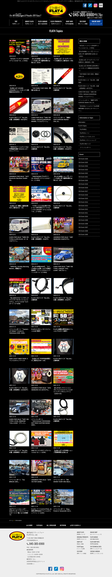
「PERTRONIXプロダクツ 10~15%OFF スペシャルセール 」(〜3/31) (40, 178)
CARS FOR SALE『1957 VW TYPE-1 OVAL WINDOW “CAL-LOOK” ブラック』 (19, 421)
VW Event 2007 (83, 227)
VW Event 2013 (83, 205)
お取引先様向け (75, 525)
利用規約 (39, 525)
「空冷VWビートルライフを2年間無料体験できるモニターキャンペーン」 (19, 149)
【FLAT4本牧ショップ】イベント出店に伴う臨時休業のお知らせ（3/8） (63, 178)
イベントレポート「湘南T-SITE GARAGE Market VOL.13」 (62, 119)
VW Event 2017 (83, 191)
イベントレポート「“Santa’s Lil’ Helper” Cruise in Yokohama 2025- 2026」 (18, 331)
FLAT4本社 (83, 129)
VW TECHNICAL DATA (96, 547)
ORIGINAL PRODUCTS (82, 538)
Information (81, 122)
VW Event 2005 (83, 234)
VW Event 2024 (83, 166)
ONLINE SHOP (96, 22)
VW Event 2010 (83, 216)
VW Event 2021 (83, 177)
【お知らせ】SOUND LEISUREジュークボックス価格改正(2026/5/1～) (19, 90)
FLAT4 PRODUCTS (56, 22)
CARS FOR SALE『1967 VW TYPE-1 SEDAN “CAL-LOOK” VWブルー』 (63, 268)
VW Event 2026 (83, 159)
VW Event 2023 (83, 169)
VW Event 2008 (83, 223)
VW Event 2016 (83, 195)
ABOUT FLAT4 (29, 22)
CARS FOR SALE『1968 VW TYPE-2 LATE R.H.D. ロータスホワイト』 (19, 239)
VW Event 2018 (83, 187)
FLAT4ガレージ (84, 133)
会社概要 (29, 525)
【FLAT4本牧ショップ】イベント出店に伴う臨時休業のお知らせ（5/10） (40, 60)
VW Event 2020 (83, 180)
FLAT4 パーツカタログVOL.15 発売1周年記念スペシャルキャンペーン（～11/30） (41, 511)
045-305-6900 (36, 544)
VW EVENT (82, 22)
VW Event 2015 (83, 198)
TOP (16, 22)
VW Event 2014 (83, 202)
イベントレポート (85, 147)
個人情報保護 (51, 525)
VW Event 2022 (83, 173)
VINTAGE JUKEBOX (96, 552)
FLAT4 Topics (82, 126)
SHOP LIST (80, 543)
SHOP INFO (69, 22)
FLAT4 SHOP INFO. (95, 543)
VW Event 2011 (83, 213)
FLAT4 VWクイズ (85, 144)
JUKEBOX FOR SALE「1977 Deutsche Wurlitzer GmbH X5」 (19, 178)
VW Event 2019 (83, 184)
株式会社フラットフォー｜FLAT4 (56, 11)
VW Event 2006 (83, 231)
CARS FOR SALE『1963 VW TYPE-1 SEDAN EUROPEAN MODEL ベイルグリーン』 (41, 119)
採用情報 (63, 525)
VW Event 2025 (83, 162)
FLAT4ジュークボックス (87, 136)
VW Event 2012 (83, 209)
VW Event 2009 (83, 220)
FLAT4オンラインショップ (88, 140)
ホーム (11, 520)
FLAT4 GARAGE (42, 22)
